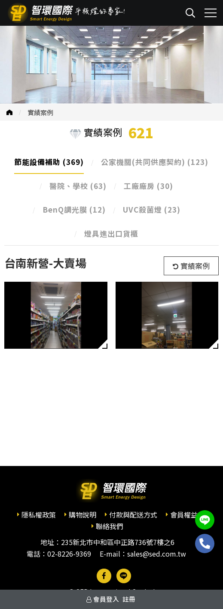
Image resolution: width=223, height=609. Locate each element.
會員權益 (184, 514)
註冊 (128, 598)
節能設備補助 (49, 161)
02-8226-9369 (69, 553)
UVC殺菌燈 (151, 209)
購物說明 (82, 514)
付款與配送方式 (133, 514)
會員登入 (106, 598)
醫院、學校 (78, 185)
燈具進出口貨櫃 (111, 233)
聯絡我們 (109, 526)
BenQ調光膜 (74, 209)
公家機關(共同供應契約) (154, 161)
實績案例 (40, 112)
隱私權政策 (38, 514)
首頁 (9, 112)
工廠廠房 (148, 185)
